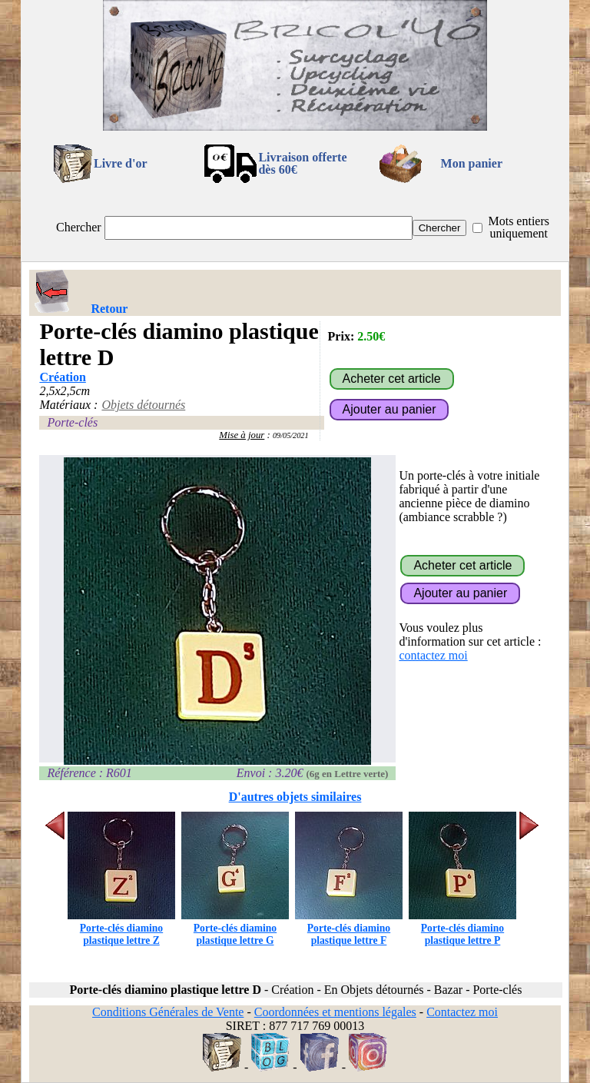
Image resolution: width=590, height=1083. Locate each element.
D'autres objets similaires (295, 796)
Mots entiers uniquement (518, 227)
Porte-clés (72, 422)
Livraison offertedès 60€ (302, 163)
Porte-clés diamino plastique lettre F (349, 928)
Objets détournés (143, 404)
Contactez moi (462, 1011)
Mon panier (471, 163)
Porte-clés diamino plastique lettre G (235, 928)
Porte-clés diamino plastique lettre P (462, 928)
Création (62, 377)
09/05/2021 (291, 435)
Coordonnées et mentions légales (335, 1011)
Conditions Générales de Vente (168, 1011)
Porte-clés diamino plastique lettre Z (121, 928)
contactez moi (433, 655)
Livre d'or (120, 163)
